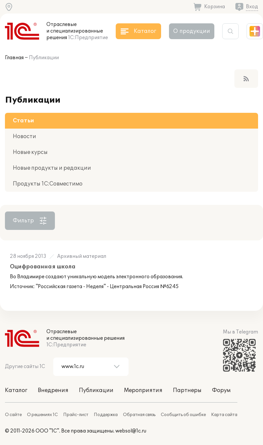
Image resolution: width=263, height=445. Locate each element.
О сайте (13, 414)
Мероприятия (143, 390)
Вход (252, 7)
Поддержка (106, 414)
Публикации (44, 58)
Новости (24, 136)
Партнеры (187, 390)
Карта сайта (224, 414)
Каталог (16, 390)
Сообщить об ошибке (183, 414)
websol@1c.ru (130, 431)
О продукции (191, 31)
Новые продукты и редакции (52, 168)
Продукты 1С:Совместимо (48, 184)
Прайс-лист (75, 414)
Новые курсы (30, 152)
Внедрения (53, 390)
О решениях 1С (42, 414)
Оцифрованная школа (43, 266)
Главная (14, 58)
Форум (221, 390)
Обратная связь (139, 414)
